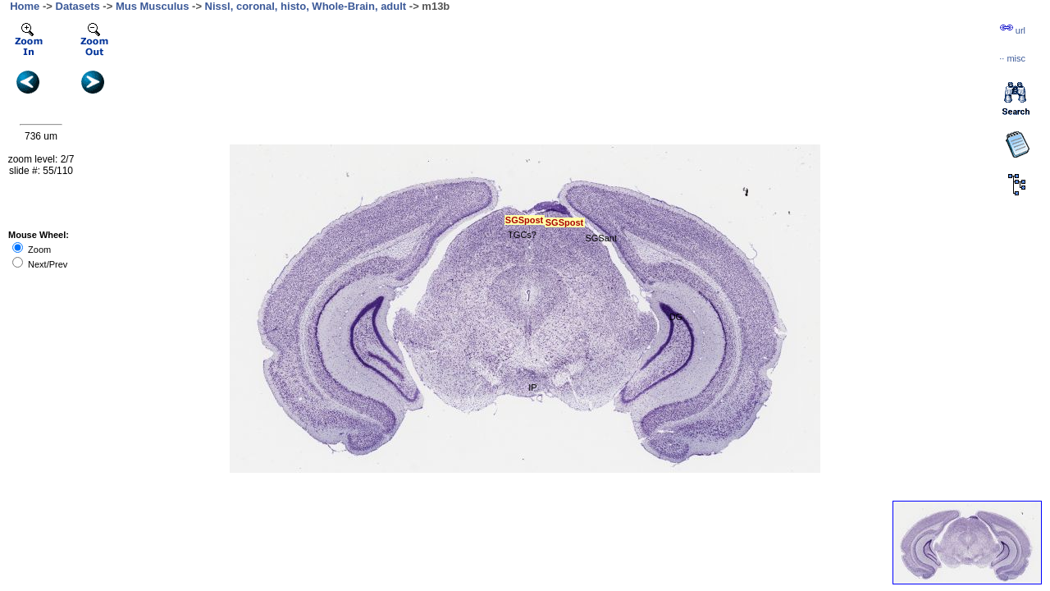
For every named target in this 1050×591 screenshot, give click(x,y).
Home (24, 6)
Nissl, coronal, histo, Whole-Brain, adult (306, 6)
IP (532, 387)
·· (1012, 58)
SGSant (601, 238)
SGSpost (564, 222)
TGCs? (522, 235)
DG (676, 317)
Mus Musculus (152, 6)
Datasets (78, 6)
